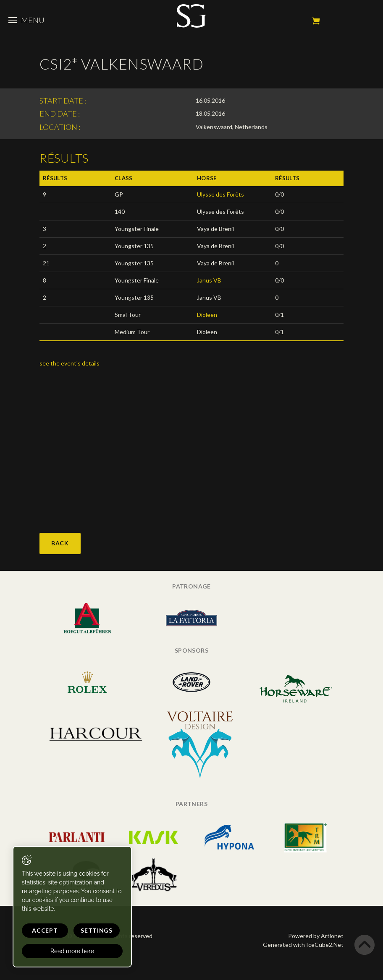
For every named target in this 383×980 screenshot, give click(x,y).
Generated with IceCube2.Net (303, 944)
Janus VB (209, 280)
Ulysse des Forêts (220, 194)
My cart (316, 21)
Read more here (72, 951)
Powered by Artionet (316, 935)
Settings (97, 930)
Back (60, 543)
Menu (26, 20)
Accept (45, 930)
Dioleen (207, 314)
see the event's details (70, 363)
